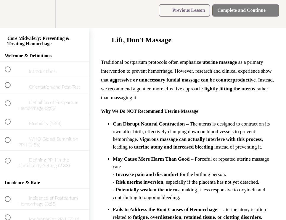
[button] (11, 14)
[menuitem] (44, 14)
